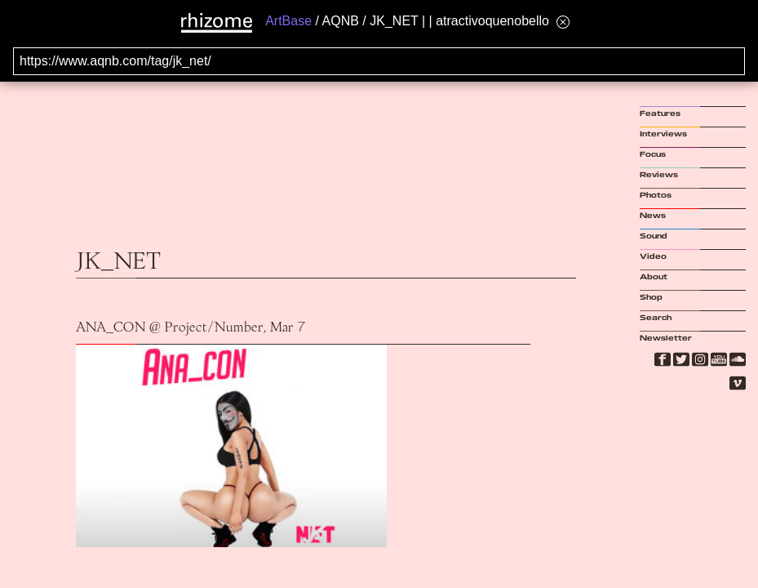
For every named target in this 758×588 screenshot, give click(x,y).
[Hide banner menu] (563, 21)
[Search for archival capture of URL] (379, 61)
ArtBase (288, 21)
